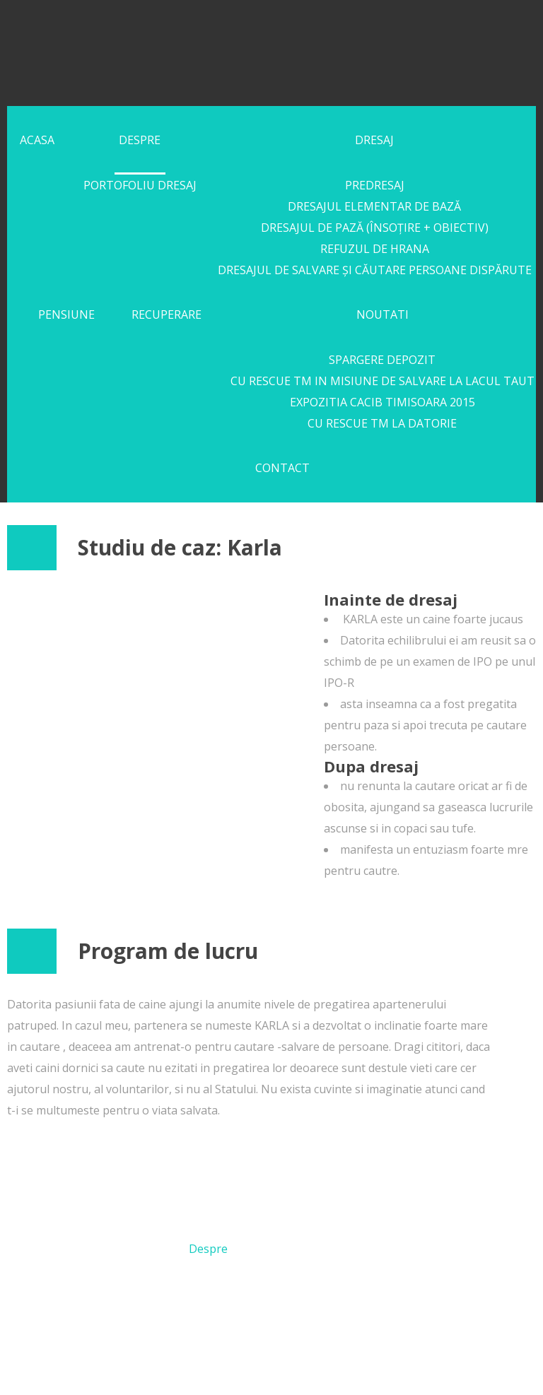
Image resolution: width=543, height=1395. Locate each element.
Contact (282, 468)
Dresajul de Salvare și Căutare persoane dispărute (375, 270)
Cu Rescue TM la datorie (382, 423)
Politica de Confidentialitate (354, 1363)
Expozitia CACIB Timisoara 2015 (382, 402)
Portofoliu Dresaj (140, 185)
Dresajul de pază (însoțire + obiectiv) (375, 227)
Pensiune (66, 314)
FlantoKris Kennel (192, 50)
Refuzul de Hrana (374, 249)
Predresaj (374, 185)
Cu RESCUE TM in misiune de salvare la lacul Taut (382, 381)
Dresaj (374, 140)
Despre (139, 140)
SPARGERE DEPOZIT (382, 359)
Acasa (37, 140)
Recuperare (167, 314)
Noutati (382, 314)
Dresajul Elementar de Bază (374, 206)
